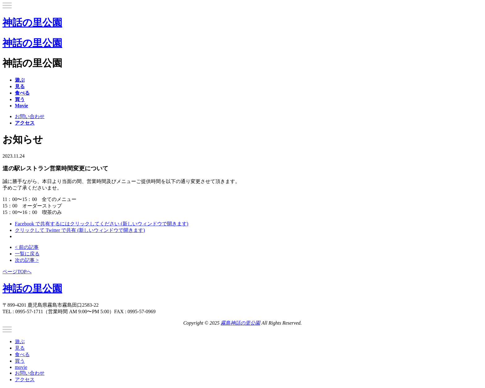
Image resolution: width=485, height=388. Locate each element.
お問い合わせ (30, 116)
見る (20, 348)
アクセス (25, 379)
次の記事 (27, 260)
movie (21, 367)
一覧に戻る (27, 253)
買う (20, 361)
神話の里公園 (32, 22)
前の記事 (27, 247)
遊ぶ (20, 341)
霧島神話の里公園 (240, 323)
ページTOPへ (17, 271)
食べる (22, 354)
